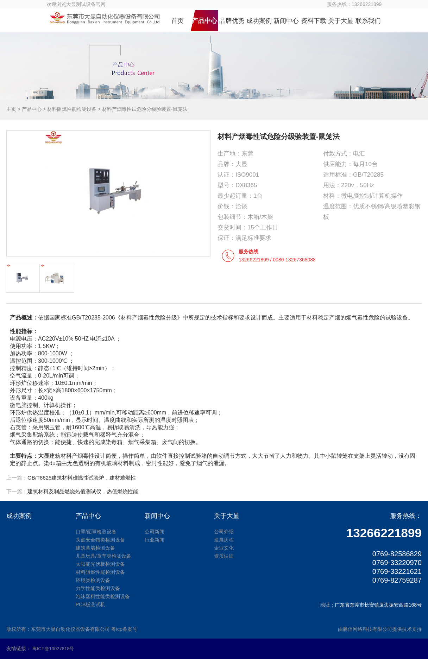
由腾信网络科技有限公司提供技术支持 (380, 629)
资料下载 (313, 20)
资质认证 (224, 556)
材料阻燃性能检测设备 (71, 109)
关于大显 (340, 20)
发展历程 (224, 540)
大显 (43, 456)
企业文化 (224, 548)
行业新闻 (154, 540)
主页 (11, 109)
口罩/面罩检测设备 (96, 531)
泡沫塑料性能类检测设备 (103, 596)
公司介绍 (224, 531)
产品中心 (204, 20)
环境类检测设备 (93, 580)
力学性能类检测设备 (98, 588)
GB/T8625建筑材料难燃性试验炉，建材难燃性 (81, 478)
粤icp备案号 (124, 629)
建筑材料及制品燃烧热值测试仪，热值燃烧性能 (82, 491)
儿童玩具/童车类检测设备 (103, 556)
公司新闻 (154, 531)
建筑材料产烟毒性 (71, 456)
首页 (177, 20)
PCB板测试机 (91, 604)
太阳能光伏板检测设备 (100, 564)
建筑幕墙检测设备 (95, 548)
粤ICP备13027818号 (53, 648)
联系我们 (368, 20)
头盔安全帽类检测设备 (100, 540)
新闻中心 (286, 20)
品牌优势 (232, 20)
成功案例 (259, 20)
